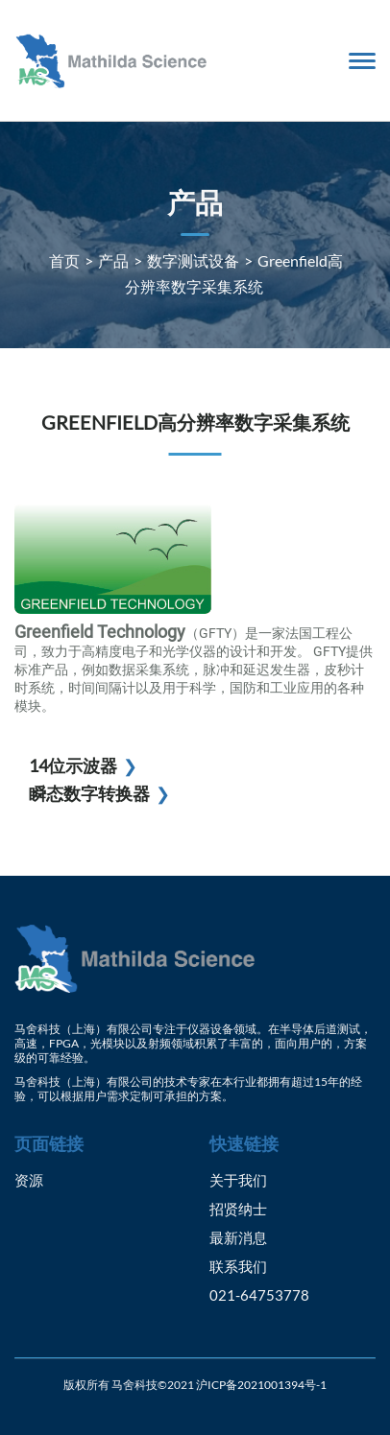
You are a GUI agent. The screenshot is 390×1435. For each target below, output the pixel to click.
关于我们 (238, 1179)
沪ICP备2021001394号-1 (261, 1384)
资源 (28, 1179)
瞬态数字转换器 (89, 793)
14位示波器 (73, 765)
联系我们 (238, 1266)
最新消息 (238, 1237)
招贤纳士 (238, 1208)
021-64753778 (259, 1295)
